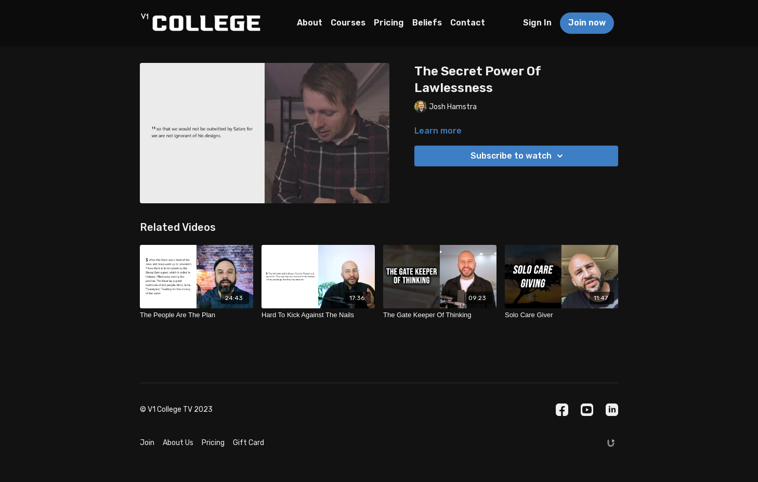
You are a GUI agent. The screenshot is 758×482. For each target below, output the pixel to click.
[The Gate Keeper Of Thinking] (439, 315)
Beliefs (427, 23)
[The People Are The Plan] (196, 315)
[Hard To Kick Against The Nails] (318, 315)
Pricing (389, 23)
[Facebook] (562, 409)
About (309, 23)
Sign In (537, 23)
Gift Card (248, 442)
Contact (467, 23)
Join (147, 442)
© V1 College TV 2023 (176, 409)
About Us (178, 442)
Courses (348, 23)
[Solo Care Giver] (561, 315)
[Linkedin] (612, 409)
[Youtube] (587, 409)
